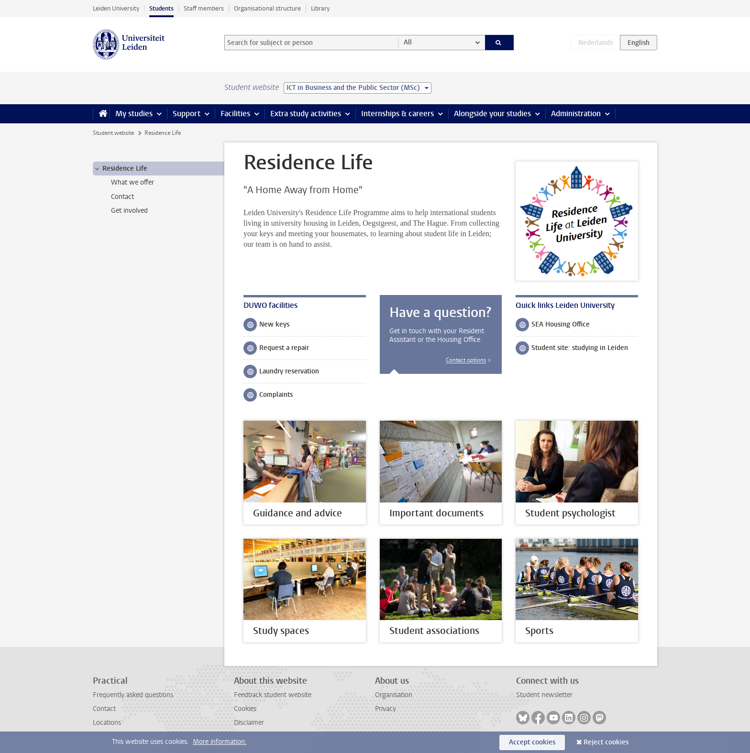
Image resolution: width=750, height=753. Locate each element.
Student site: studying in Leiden (572, 350)
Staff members (204, 8)
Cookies (245, 708)
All (408, 42)
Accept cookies (532, 742)
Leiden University (116, 8)
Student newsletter (544, 694)
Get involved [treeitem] (129, 210)
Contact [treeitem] (122, 196)
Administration (576, 114)
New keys (266, 326)
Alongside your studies (492, 114)
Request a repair (276, 350)
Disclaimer (249, 722)
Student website (113, 133)
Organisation (393, 694)
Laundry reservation (281, 373)
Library (320, 8)
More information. (220, 741)
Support (186, 114)
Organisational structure (267, 8)
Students (161, 8)
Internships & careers (397, 114)
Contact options (466, 360)
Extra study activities (305, 114)
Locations (107, 722)
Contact (104, 708)
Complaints (268, 397)
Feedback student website (272, 694)
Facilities (235, 114)
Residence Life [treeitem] (120, 169)
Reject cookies (606, 742)
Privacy (385, 708)
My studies (134, 114)
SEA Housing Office (553, 326)
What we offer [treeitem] (132, 182)
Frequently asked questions (133, 694)
